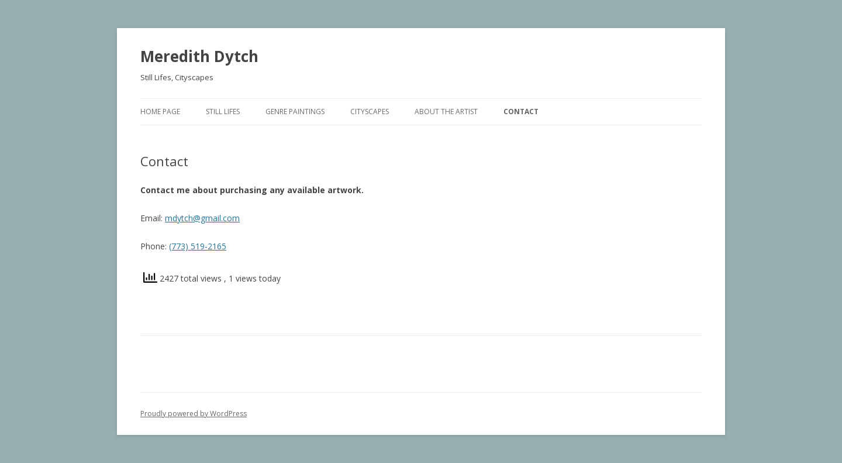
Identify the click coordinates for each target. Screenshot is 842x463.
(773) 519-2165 (197, 246)
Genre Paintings (295, 111)
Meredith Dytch (199, 56)
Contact (521, 111)
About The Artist (446, 111)
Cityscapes (369, 111)
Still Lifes (223, 111)
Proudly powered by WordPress (193, 414)
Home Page (160, 111)
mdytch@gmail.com (202, 218)
